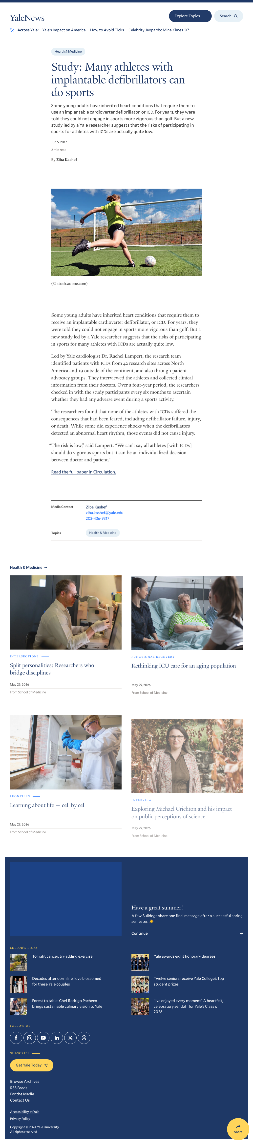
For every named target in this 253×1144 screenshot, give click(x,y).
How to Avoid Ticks (107, 30)
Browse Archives (24, 1081)
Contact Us (20, 1100)
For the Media (22, 1094)
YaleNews (27, 19)
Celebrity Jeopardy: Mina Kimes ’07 (158, 30)
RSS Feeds (18, 1087)
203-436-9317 (97, 524)
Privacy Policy (20, 1118)
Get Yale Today (32, 1065)
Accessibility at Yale (24, 1111)
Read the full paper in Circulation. (83, 477)
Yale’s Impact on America (64, 30)
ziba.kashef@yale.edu (104, 518)
